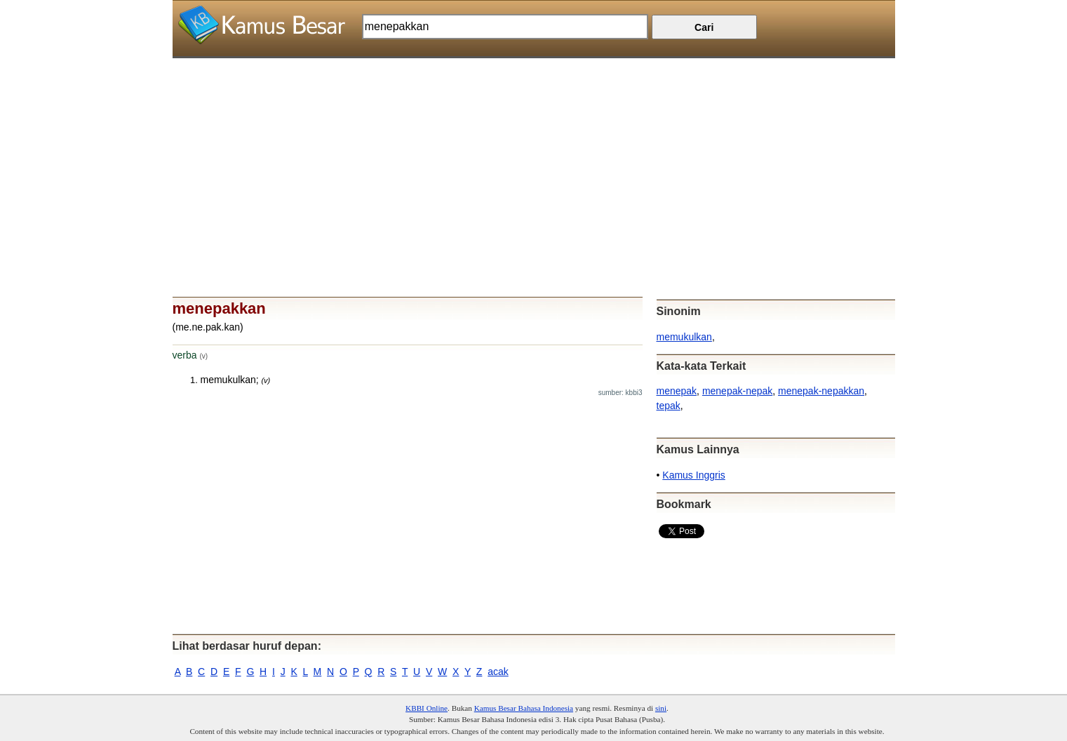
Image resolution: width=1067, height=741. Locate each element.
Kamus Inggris (693, 475)
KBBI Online (426, 708)
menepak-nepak (737, 390)
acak (498, 671)
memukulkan (684, 336)
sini (660, 708)
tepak (668, 405)
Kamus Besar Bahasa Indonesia (523, 708)
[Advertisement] (534, 156)
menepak (677, 390)
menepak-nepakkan (821, 390)
